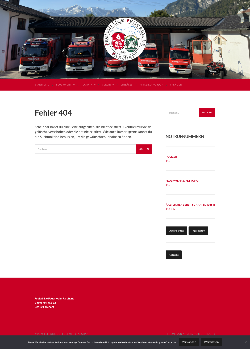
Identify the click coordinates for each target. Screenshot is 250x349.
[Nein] (245, 342)
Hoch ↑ (210, 333)
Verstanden (189, 342)
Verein (106, 84)
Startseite (42, 84)
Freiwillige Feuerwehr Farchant (67, 333)
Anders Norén (192, 333)
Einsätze (127, 84)
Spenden (176, 84)
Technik (86, 84)
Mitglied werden (151, 84)
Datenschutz (176, 230)
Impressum (198, 230)
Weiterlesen (211, 342)
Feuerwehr (64, 84)
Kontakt (174, 254)
